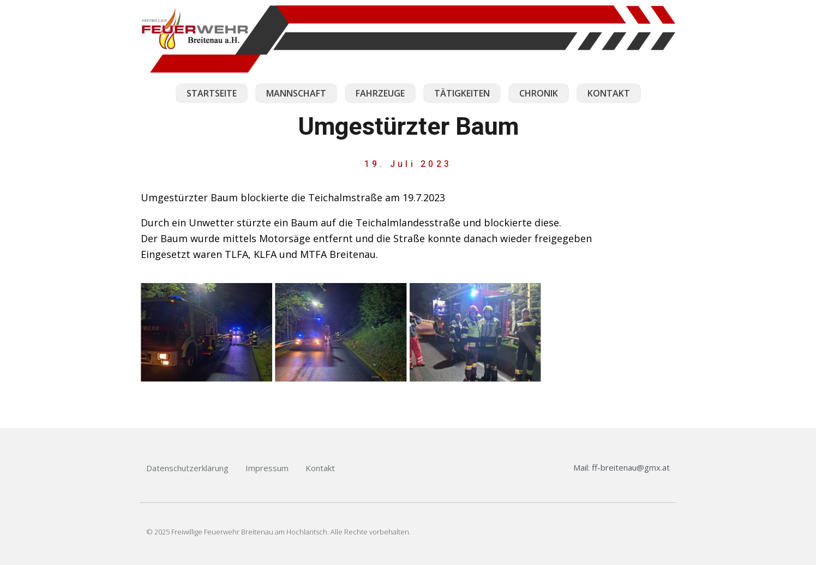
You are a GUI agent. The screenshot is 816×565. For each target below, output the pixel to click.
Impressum (267, 467)
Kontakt (320, 467)
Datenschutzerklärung (187, 467)
